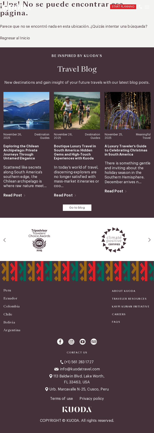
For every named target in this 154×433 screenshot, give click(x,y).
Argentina (12, 330)
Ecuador (10, 298)
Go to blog (77, 207)
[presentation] (5, 240)
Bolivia (9, 322)
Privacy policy (92, 399)
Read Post (12, 195)
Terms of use (62, 399)
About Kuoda (124, 291)
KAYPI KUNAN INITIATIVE (130, 306)
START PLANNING (123, 6)
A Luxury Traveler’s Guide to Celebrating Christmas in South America (126, 150)
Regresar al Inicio (15, 38)
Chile (7, 314)
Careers (119, 314)
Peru (7, 290)
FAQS (116, 322)
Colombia (11, 306)
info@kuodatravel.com (80, 369)
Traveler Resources (129, 299)
